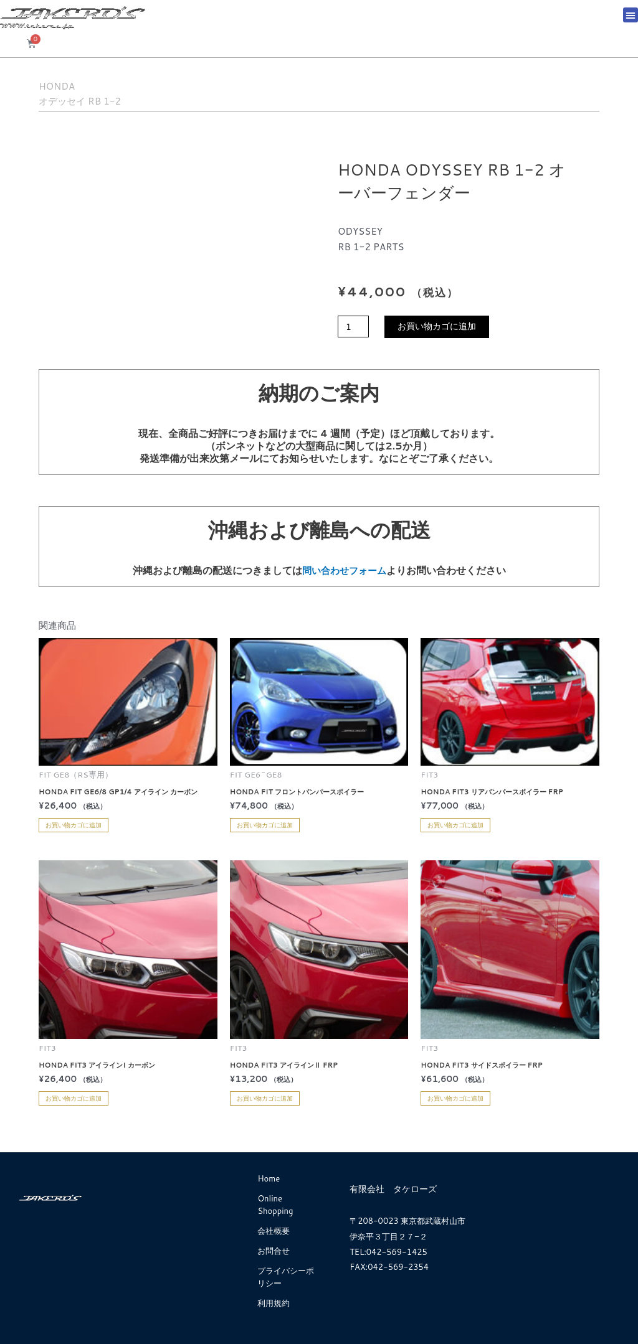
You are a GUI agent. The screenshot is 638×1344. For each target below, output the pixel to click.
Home (268, 1178)
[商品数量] (354, 327)
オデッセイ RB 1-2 (106, 99)
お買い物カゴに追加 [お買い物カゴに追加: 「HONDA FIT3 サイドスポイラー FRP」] (455, 1098)
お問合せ (273, 1250)
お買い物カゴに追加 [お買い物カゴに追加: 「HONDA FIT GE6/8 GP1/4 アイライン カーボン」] (73, 824)
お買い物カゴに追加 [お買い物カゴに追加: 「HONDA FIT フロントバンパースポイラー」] (265, 824)
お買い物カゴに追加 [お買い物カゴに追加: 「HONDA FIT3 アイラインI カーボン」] (73, 1098)
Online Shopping (275, 1204)
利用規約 (273, 1303)
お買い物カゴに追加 (442, 327)
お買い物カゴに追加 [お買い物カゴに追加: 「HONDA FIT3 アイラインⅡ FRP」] (265, 1098)
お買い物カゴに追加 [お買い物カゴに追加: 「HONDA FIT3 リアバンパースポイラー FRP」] (455, 824)
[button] (630, 14)
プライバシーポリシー (285, 1277)
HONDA (68, 84)
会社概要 (273, 1230)
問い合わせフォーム (344, 570)
